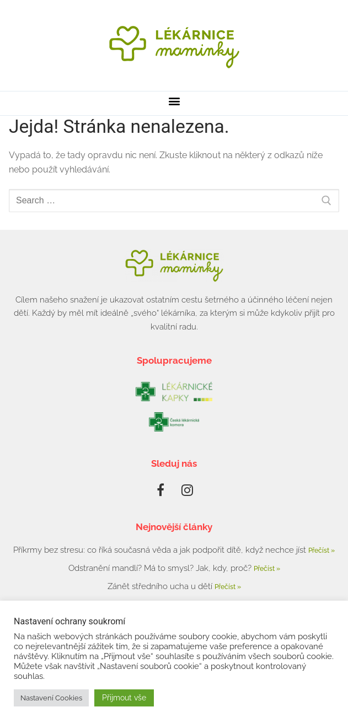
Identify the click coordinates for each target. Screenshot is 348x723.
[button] (174, 100)
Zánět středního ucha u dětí (161, 586)
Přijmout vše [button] (124, 697)
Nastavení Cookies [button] (51, 698)
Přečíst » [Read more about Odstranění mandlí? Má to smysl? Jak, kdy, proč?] (267, 569)
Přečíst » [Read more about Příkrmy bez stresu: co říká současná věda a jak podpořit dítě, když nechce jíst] (321, 550)
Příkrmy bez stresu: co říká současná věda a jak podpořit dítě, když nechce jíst (160, 550)
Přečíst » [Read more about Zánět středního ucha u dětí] (228, 587)
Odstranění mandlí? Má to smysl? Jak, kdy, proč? (161, 568)
